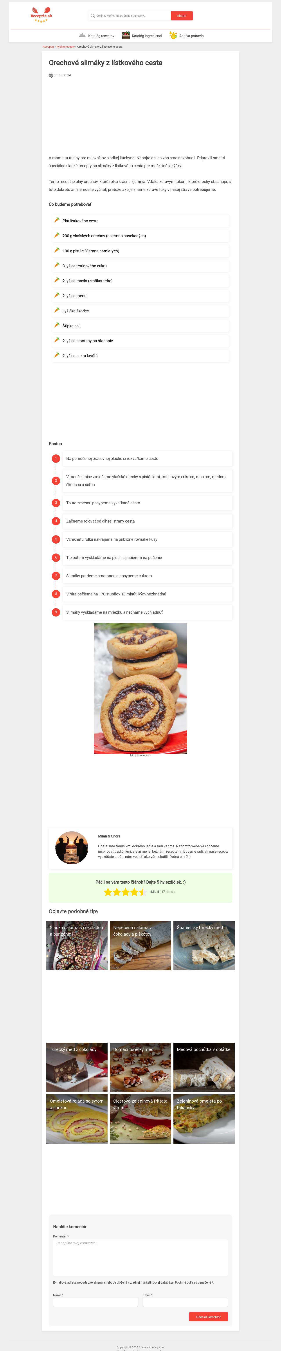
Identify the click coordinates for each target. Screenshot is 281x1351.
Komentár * (61, 1236)
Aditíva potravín (186, 35)
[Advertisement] (140, 112)
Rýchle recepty (65, 46)
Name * (58, 1295)
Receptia (48, 46)
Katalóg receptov (96, 35)
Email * (147, 1295)
